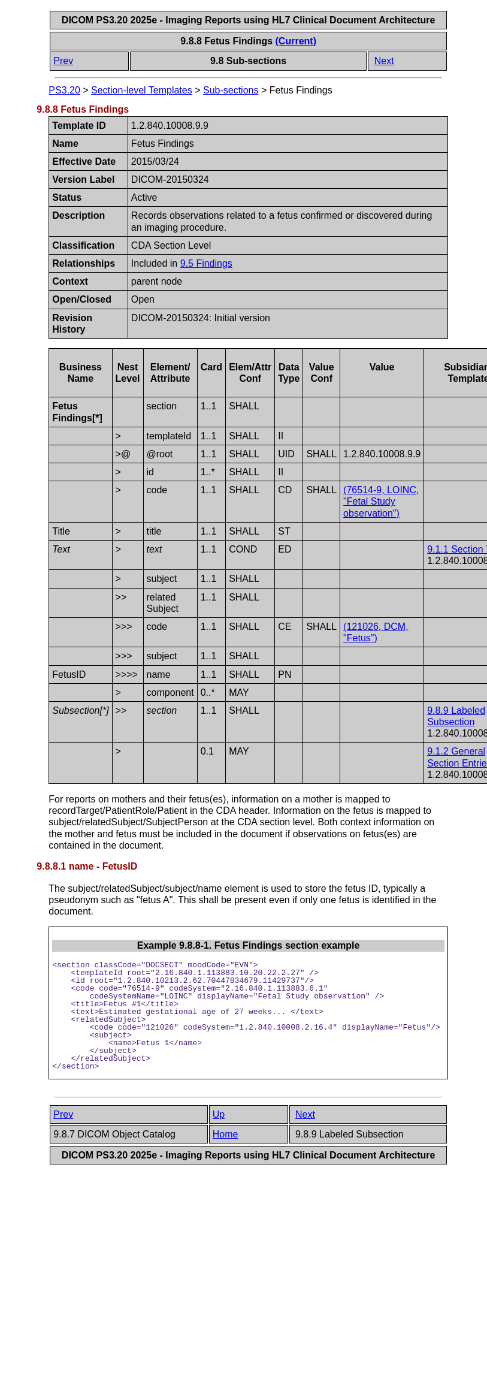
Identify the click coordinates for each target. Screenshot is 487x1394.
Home (225, 1134)
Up (219, 1114)
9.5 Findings (206, 263)
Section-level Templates (141, 90)
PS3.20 (64, 90)
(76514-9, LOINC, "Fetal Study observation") (381, 501)
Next (384, 61)
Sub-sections (231, 90)
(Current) (296, 41)
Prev (63, 61)
